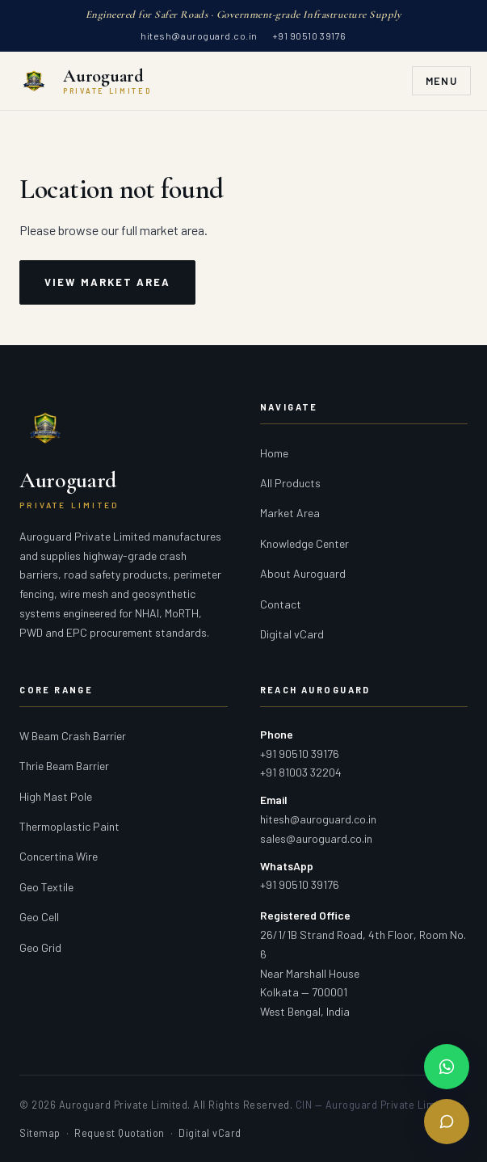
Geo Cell (39, 917)
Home (274, 453)
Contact (280, 604)
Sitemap (40, 1132)
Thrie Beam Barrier (64, 766)
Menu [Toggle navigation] (441, 80)
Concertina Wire (58, 856)
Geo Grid (40, 947)
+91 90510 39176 (309, 35)
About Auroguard (303, 573)
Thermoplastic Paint (69, 826)
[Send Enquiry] (446, 1121)
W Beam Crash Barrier (72, 736)
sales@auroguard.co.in (316, 838)
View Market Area (107, 282)
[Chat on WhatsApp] (446, 1066)
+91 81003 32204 (301, 772)
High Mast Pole (55, 796)
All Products (290, 483)
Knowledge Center (304, 543)
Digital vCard (292, 634)
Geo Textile (46, 887)
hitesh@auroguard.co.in (199, 35)
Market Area (290, 513)
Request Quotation (119, 1132)
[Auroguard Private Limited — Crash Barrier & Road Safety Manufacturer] (84, 81)
